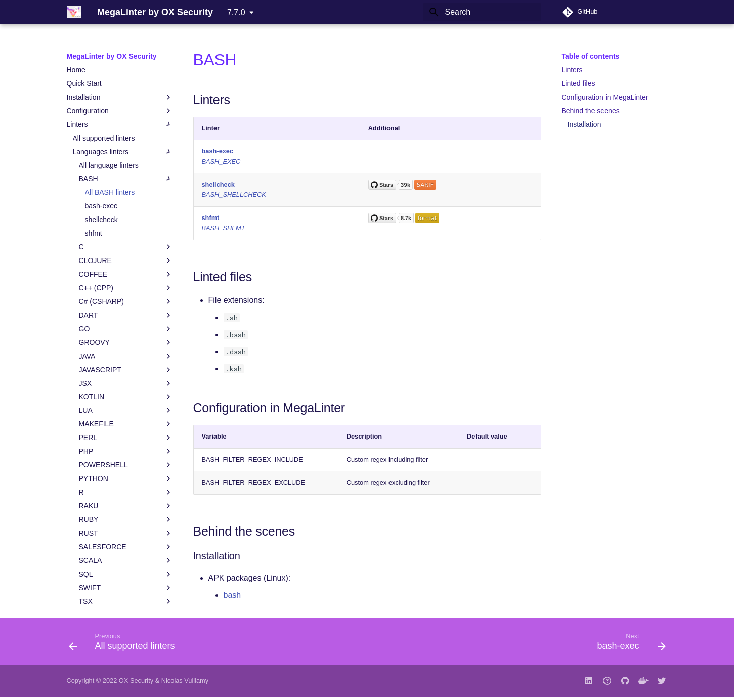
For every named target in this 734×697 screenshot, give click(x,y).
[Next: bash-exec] (628, 644)
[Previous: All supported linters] (125, 644)
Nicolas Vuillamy (184, 680)
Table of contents (591, 56)
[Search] (482, 12)
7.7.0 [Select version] (236, 12)
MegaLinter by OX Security (112, 56)
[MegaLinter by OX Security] (74, 12)
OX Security (136, 680)
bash (232, 595)
